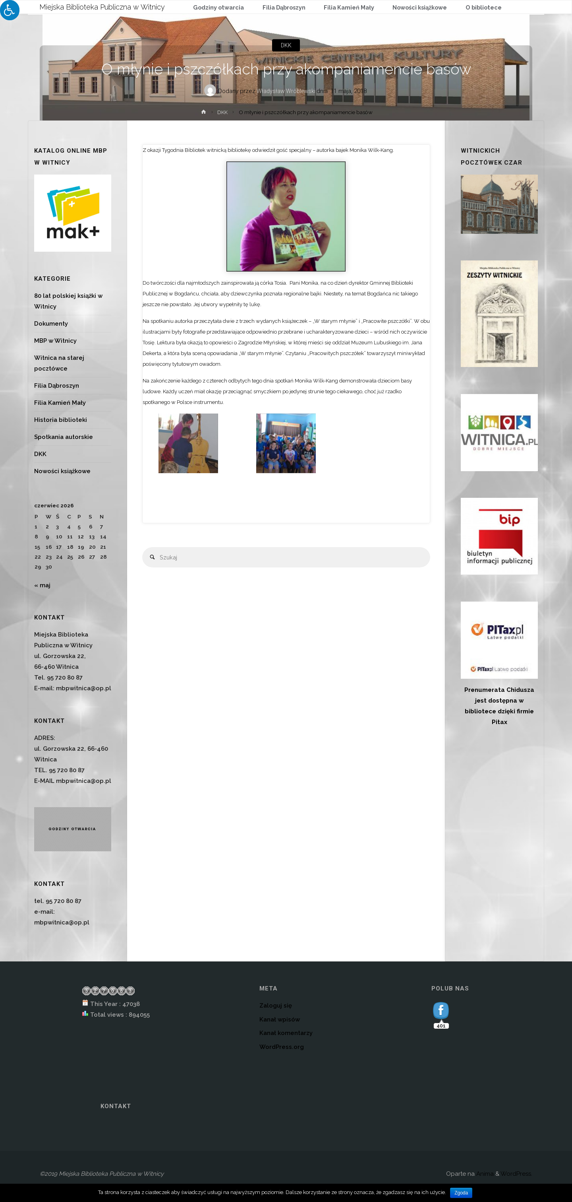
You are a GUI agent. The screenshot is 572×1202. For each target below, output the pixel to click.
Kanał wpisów (279, 1019)
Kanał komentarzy (286, 1033)
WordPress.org (281, 1047)
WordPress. (516, 1173)
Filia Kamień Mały (60, 402)
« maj (42, 585)
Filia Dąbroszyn (56, 385)
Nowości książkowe (62, 471)
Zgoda (461, 1193)
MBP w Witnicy (55, 340)
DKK (286, 45)
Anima (484, 1173)
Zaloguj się (275, 1005)
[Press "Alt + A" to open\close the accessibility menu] (9, 10)
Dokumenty (51, 323)
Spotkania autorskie (63, 437)
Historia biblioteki (60, 419)
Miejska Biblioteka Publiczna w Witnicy (102, 6)
